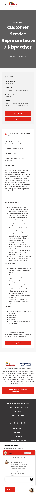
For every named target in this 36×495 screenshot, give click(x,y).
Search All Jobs (18, 415)
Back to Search (18, 56)
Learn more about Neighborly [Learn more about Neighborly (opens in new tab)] (18, 390)
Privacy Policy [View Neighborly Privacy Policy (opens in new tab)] (18, 429)
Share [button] (18, 114)
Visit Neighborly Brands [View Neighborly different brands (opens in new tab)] (18, 440)
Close (9, 489)
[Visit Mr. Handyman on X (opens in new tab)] (14, 423)
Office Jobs (18, 411)
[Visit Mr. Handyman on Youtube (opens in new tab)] (24, 423)
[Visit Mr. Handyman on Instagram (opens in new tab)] (21, 423)
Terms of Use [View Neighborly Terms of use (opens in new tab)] (18, 433)
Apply (18, 119)
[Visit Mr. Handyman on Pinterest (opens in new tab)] (17, 423)
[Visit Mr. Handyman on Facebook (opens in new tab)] (10, 423)
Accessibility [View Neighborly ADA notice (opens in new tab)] (18, 436)
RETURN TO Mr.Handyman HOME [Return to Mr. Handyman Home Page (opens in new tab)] (18, 403)
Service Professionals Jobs (18, 407)
